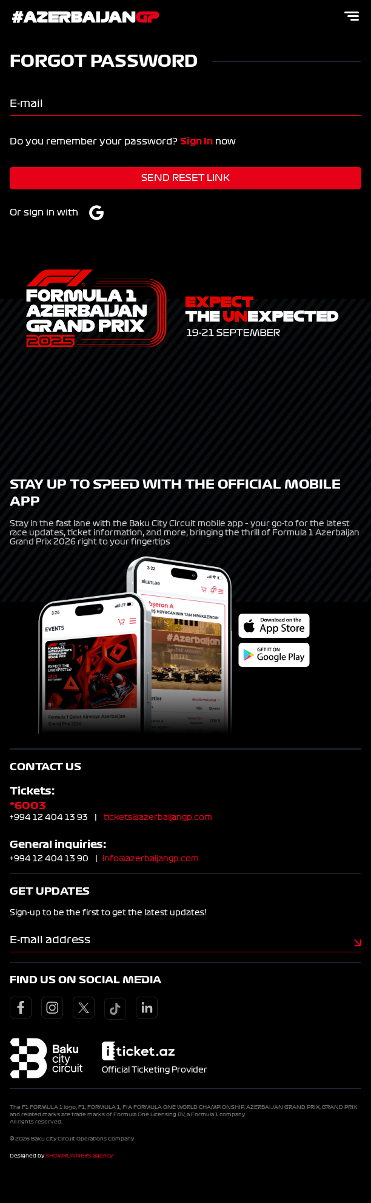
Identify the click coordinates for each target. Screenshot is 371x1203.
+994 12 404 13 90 (49, 858)
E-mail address (50, 939)
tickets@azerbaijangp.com (158, 817)
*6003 (27, 805)
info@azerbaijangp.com (150, 858)
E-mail (26, 103)
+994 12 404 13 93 (49, 817)
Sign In (196, 141)
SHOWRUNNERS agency (79, 1155)
